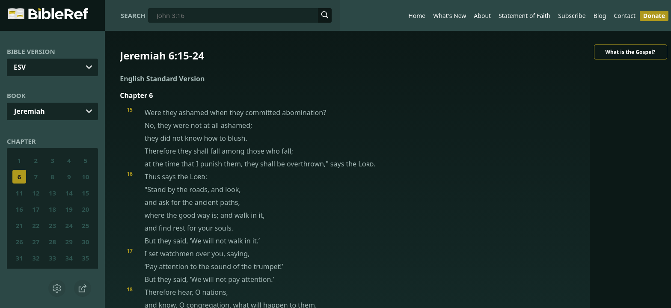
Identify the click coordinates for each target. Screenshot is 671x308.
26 (19, 241)
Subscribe (571, 16)
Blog (600, 16)
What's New (449, 16)
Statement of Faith (524, 16)
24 (69, 225)
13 (52, 193)
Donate (654, 16)
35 (85, 258)
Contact (624, 16)
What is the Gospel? (630, 52)
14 (69, 193)
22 (35, 225)
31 (19, 258)
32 (35, 258)
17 (35, 209)
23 (52, 225)
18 (52, 209)
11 (19, 193)
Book (16, 95)
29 (69, 241)
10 (85, 176)
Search (133, 15)
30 (85, 241)
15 (85, 193)
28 (52, 241)
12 (35, 193)
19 (69, 209)
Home (416, 16)
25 (85, 225)
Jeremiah (29, 111)
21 (19, 225)
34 (69, 258)
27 (35, 241)
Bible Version (31, 51)
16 (19, 209)
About (482, 16)
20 (85, 209)
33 (52, 258)
